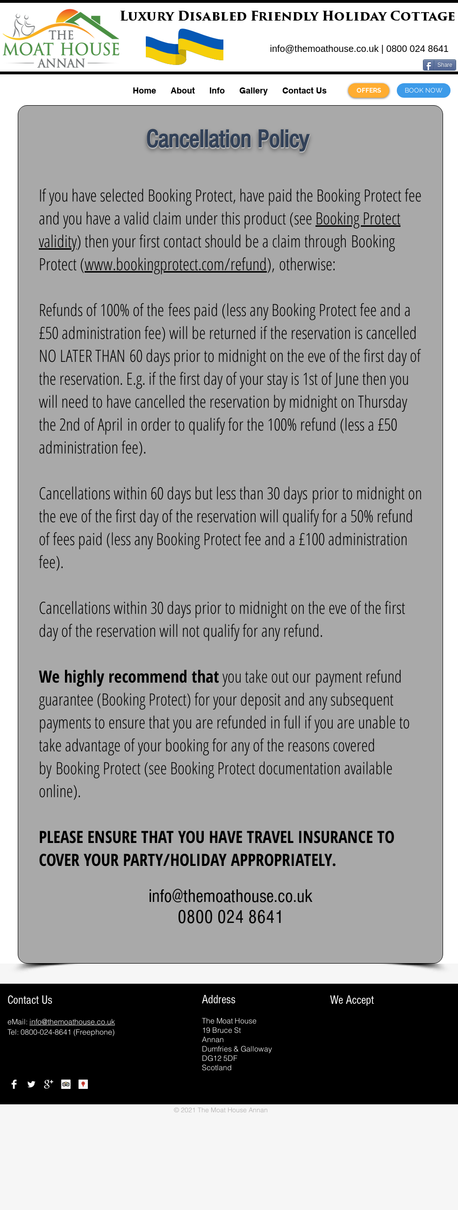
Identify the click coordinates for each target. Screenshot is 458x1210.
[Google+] (48, 1084)
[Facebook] (14, 1084)
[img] (311, 1059)
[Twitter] (31, 1084)
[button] (182, 90)
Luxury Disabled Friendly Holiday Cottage (287, 17)
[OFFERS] (368, 90)
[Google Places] (83, 1084)
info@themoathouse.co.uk (324, 48)
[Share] (439, 65)
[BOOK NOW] (424, 90)
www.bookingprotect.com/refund (176, 263)
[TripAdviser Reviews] (66, 1084)
